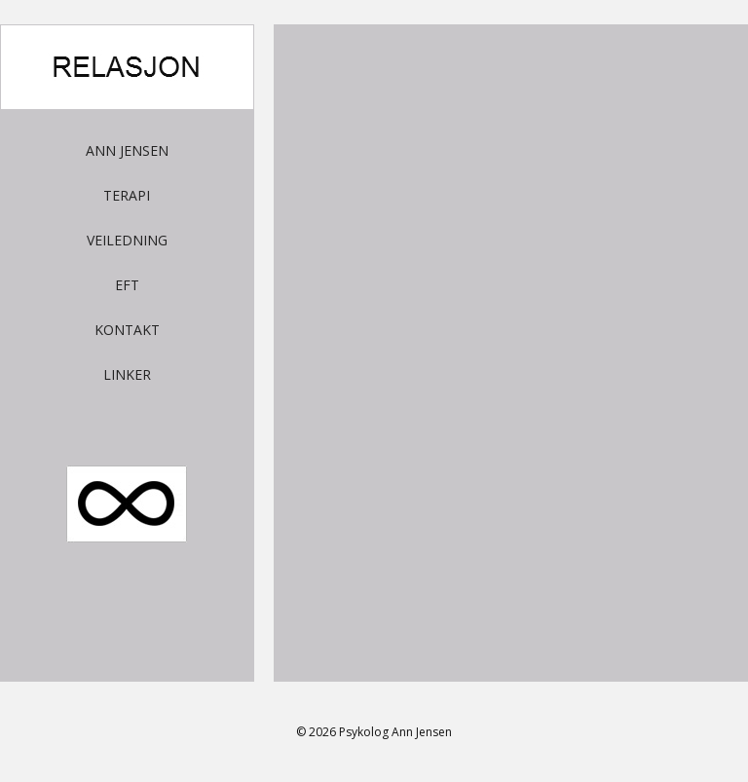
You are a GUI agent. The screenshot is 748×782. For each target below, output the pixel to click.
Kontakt (127, 329)
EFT (127, 285)
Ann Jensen (127, 150)
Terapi (126, 195)
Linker (127, 374)
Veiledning (127, 240)
